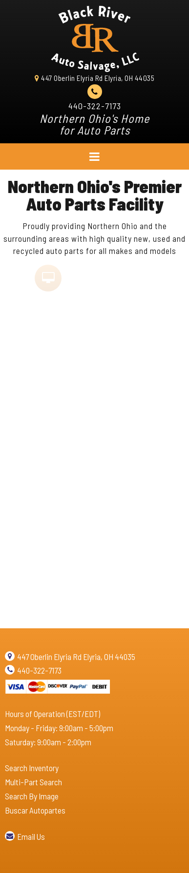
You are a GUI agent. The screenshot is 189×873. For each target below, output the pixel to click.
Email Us (31, 836)
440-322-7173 (94, 105)
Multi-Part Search (33, 782)
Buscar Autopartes (35, 810)
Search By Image (32, 796)
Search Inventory (32, 768)
